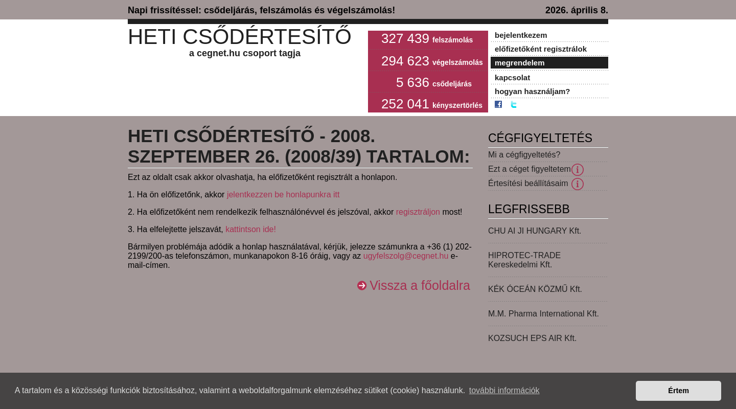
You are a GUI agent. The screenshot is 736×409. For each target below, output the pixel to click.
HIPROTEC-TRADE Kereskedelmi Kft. (524, 260)
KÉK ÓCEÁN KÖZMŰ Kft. (535, 289)
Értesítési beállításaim (528, 183)
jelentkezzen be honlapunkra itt (283, 194)
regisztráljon (418, 212)
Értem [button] (678, 391)
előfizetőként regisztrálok (541, 48)
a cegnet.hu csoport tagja (245, 53)
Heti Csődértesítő (240, 37)
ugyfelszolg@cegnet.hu (406, 256)
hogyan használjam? (532, 91)
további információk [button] (504, 390)
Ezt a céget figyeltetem (529, 169)
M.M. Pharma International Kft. (543, 313)
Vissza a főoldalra (420, 285)
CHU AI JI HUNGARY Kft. (535, 230)
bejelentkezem (521, 35)
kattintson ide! (250, 229)
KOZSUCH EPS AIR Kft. (532, 338)
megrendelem (520, 62)
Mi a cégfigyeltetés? (524, 154)
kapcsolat (512, 77)
